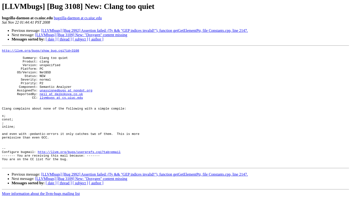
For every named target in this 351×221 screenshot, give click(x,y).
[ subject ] (80, 39)
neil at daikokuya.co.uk (61, 103)
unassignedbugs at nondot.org (66, 99)
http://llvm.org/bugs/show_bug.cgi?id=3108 (40, 51)
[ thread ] (64, 39)
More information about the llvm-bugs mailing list (41, 217)
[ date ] (51, 39)
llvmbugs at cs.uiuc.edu (61, 107)
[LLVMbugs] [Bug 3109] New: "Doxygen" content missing (81, 35)
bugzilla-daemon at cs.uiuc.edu (78, 18)
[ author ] (96, 39)
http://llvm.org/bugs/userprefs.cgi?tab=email (79, 173)
